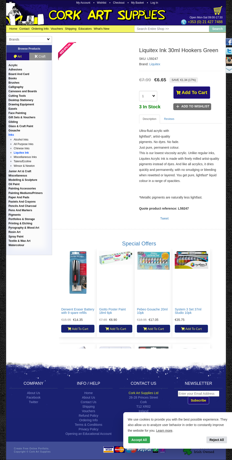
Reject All (217, 440)
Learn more (164, 430)
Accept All (139, 440)
